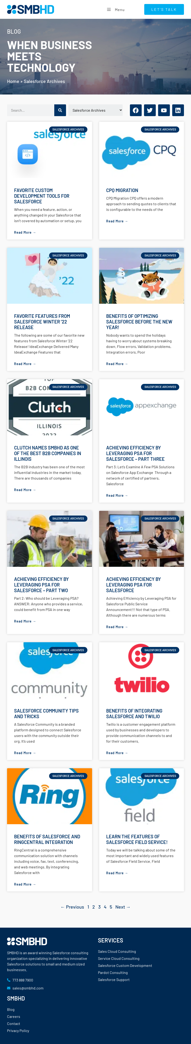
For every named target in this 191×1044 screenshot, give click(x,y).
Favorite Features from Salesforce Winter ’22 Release (42, 321)
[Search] (60, 110)
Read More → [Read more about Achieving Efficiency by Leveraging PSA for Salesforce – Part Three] (117, 495)
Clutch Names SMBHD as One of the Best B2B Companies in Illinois (47, 453)
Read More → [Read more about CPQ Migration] (117, 221)
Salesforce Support (114, 979)
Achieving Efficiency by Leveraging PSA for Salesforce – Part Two (41, 584)
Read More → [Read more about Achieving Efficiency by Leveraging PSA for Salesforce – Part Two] (25, 621)
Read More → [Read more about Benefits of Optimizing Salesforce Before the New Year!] (117, 364)
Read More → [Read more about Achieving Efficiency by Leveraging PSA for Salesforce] (117, 627)
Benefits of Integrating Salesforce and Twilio (134, 713)
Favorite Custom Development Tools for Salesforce (41, 195)
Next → (123, 907)
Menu (115, 9)
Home (13, 81)
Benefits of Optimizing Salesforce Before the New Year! (139, 321)
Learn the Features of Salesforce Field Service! (137, 839)
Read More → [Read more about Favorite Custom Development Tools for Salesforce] (25, 232)
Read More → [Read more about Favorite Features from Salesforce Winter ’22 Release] (25, 364)
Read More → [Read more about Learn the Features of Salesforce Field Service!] (117, 873)
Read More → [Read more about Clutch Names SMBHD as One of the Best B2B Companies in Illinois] (25, 490)
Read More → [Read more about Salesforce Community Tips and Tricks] (25, 753)
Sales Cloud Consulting (117, 951)
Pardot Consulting (113, 972)
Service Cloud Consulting (119, 958)
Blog (11, 1009)
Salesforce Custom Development (125, 965)
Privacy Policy (18, 1030)
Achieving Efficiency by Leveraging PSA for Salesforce (133, 584)
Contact (13, 1023)
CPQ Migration (122, 190)
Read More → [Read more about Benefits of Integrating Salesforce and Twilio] (117, 753)
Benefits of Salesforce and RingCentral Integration (47, 839)
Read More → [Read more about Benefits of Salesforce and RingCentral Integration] (25, 884)
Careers (13, 1016)
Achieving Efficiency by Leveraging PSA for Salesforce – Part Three (135, 453)
